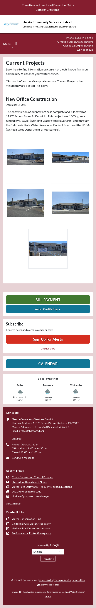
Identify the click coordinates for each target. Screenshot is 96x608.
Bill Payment (48, 299)
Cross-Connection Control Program (32, 477)
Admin (48, 596)
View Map (16, 438)
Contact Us (85, 49)
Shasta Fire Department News (29, 481)
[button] (25, 158)
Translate (48, 558)
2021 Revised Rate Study (26, 491)
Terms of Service (62, 580)
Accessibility (79, 580)
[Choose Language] (48, 551)
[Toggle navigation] (16, 44)
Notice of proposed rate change (30, 496)
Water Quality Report (48, 309)
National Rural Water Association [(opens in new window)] (31, 528)
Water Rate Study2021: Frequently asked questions (42, 486)
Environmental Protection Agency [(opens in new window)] (31, 533)
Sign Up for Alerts (48, 339)
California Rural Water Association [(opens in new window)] (31, 523)
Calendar (48, 363)
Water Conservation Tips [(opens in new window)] (26, 518)
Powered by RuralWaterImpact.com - (48, 591)
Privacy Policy (46, 580)
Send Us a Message (23, 457)
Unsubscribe (48, 348)
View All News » (13, 503)
